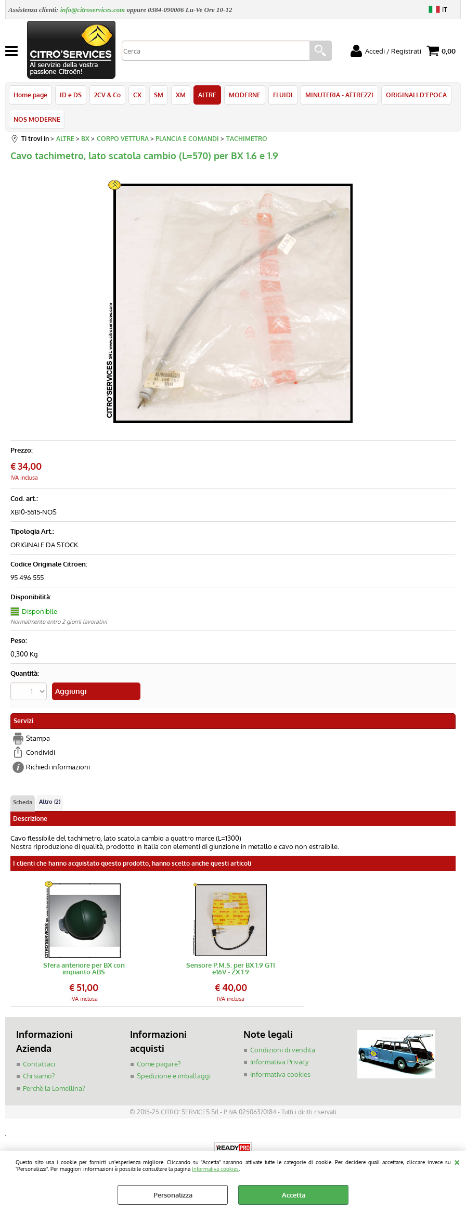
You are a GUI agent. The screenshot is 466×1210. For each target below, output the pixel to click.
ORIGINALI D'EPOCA (416, 95)
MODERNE (245, 95)
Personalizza (172, 1195)
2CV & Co (107, 95)
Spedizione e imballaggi (174, 1076)
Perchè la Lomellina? (54, 1088)
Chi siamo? (39, 1076)
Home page (30, 95)
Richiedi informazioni (58, 767)
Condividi (40, 752)
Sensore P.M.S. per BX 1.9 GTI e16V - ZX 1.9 (230, 968)
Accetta (293, 1195)
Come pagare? (158, 1064)
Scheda (22, 802)
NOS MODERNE (37, 119)
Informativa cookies (215, 1168)
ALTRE (207, 95)
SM (158, 95)
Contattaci (39, 1064)
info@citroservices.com (92, 10)
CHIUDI (457, 1161)
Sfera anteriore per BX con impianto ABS (84, 968)
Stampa (38, 738)
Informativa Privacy (279, 1062)
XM (181, 95)
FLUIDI (283, 95)
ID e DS (71, 95)
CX (137, 95)
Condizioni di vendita (282, 1050)
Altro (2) (49, 801)
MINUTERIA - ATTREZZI (339, 95)
